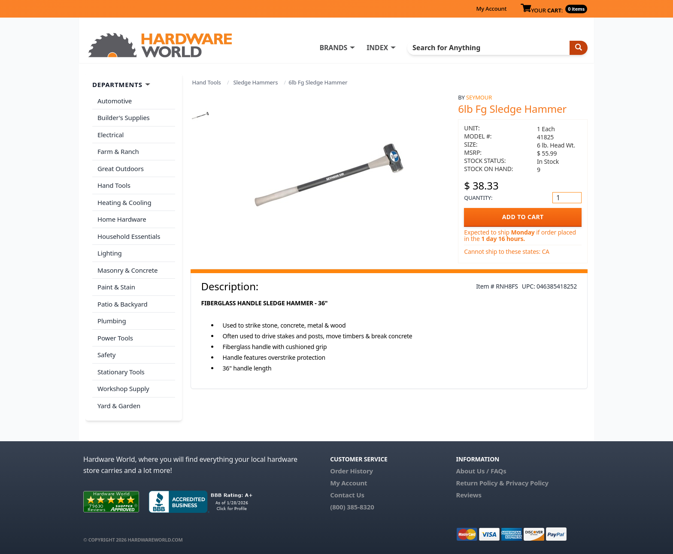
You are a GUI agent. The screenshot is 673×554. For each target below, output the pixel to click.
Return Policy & (480, 483)
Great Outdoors (120, 168)
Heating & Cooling (124, 202)
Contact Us (347, 495)
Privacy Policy (527, 483)
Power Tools (115, 338)
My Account (491, 8)
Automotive (114, 100)
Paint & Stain (116, 287)
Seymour (479, 97)
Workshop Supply (123, 388)
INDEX (377, 47)
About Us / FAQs (481, 471)
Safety (106, 354)
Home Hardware (121, 219)
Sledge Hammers (255, 82)
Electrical (110, 134)
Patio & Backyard (122, 304)
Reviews (468, 495)
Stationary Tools (121, 371)
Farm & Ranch (118, 151)
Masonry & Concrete (127, 270)
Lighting (109, 253)
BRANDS (333, 47)
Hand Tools (206, 82)
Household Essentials (128, 236)
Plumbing (111, 320)
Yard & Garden (118, 405)
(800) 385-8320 (352, 507)
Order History (351, 471)
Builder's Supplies (123, 117)
